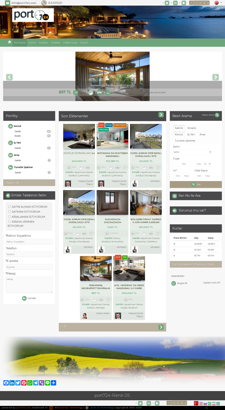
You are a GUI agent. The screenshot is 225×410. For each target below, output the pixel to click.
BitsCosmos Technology (66, 407)
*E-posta (12, 261)
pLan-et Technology (99, 407)
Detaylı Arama (210, 115)
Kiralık (33, 135)
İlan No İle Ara (189, 196)
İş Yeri (14, 143)
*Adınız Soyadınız (18, 236)
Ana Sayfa (19, 42)
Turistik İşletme (20, 167)
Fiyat (176, 158)
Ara (195, 184)
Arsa (13, 155)
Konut (14, 126)
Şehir (176, 146)
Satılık (33, 131)
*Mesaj (11, 273)
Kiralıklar (55, 42)
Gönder (29, 298)
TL (197, 3)
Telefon (11, 248)
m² (175, 170)
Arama (32, 42)
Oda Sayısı (201, 170)
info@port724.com (24, 2)
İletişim (84, 42)
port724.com (23, 407)
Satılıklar (43, 42)
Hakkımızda (70, 42)
